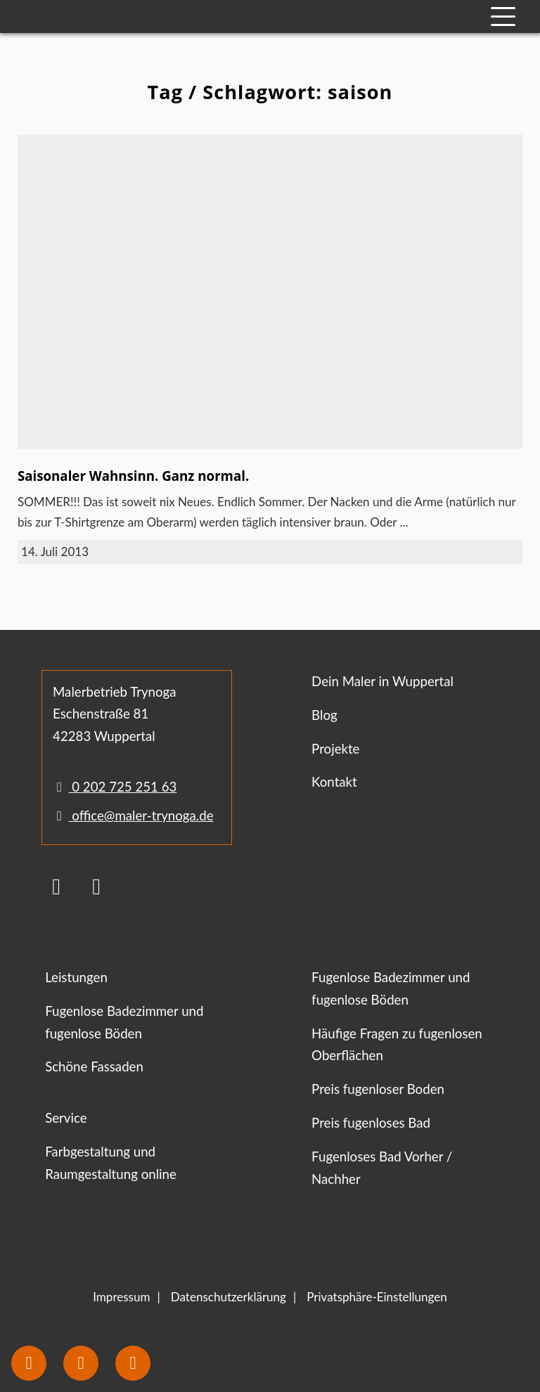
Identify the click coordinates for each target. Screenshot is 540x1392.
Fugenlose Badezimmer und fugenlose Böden (124, 1022)
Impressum (121, 1296)
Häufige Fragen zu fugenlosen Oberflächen (396, 1045)
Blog (324, 715)
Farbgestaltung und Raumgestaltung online (110, 1163)
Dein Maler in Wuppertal (382, 681)
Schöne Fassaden (94, 1066)
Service (65, 1118)
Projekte (335, 748)
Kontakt (334, 782)
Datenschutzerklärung (228, 1296)
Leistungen (76, 977)
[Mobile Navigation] (503, 16)
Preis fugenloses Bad (370, 1122)
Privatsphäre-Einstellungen (377, 1296)
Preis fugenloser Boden (377, 1089)
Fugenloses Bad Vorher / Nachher (381, 1168)
